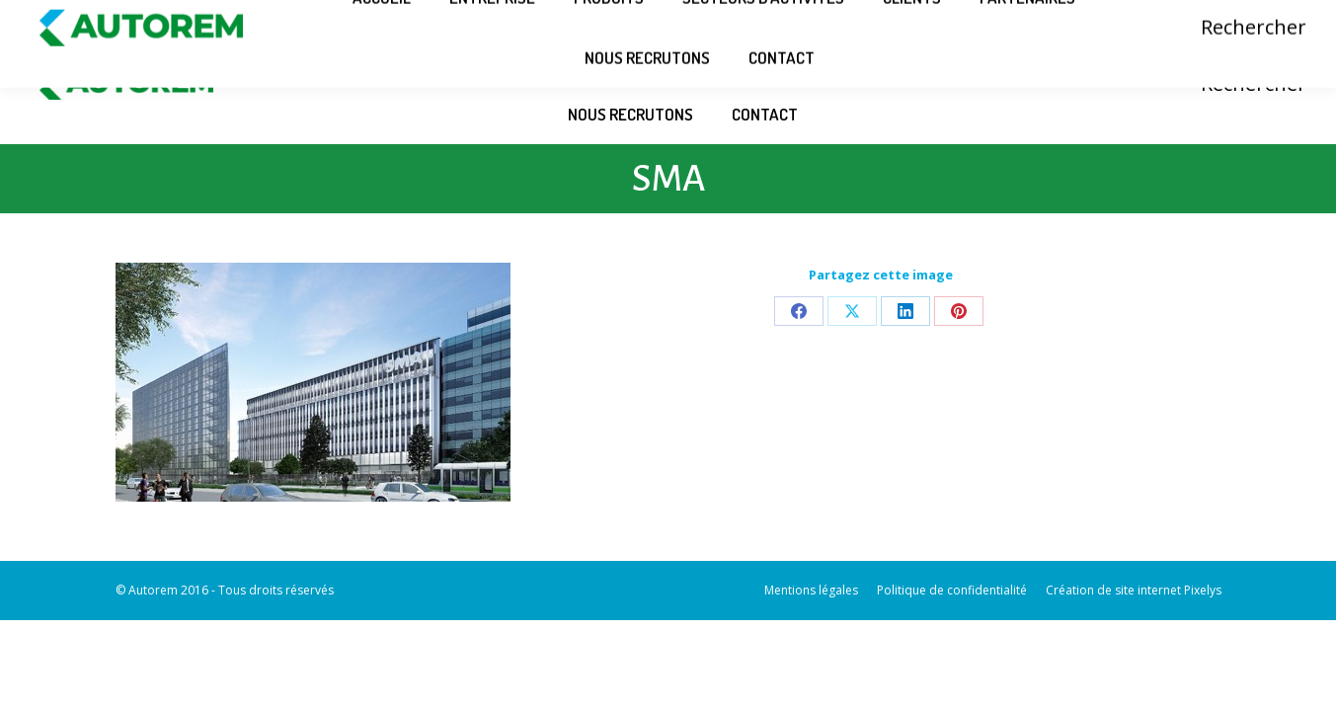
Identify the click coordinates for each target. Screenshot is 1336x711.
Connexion (1186, 12)
